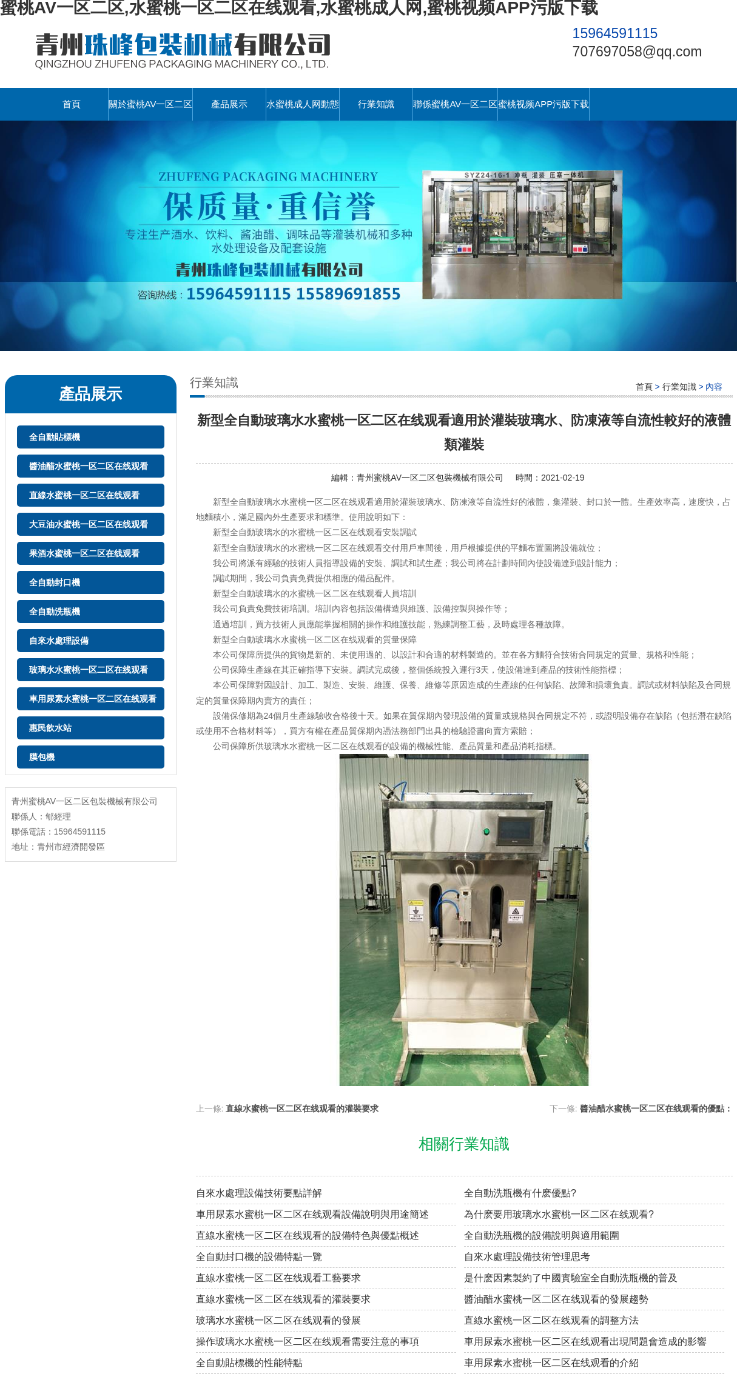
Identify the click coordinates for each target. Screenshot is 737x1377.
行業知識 (376, 104)
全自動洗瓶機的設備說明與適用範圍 (541, 1235)
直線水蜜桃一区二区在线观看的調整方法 (551, 1320)
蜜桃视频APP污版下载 (543, 104)
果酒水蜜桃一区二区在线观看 (84, 553)
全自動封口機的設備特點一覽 (259, 1257)
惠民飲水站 (50, 728)
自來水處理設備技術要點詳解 (259, 1193)
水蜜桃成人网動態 (302, 104)
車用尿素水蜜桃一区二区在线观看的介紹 (551, 1363)
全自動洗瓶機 (54, 611)
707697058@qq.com (637, 51)
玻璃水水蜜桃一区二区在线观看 (88, 670)
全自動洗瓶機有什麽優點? (520, 1193)
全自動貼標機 (54, 437)
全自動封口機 (54, 582)
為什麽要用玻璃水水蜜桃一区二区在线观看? (559, 1214)
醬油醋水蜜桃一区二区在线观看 (88, 466)
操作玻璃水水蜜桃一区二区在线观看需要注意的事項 (307, 1341)
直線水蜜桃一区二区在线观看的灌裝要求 (302, 1108)
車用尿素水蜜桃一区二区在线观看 (92, 699)
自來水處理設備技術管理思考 (527, 1257)
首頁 (71, 104)
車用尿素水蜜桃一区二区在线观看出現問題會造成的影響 (585, 1341)
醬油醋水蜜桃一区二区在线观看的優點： (656, 1108)
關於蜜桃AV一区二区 (151, 104)
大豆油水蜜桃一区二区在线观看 (88, 524)
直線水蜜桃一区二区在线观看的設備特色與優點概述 (307, 1235)
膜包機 (42, 757)
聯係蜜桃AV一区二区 (455, 104)
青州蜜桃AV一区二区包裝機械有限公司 (430, 477)
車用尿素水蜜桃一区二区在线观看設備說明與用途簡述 (312, 1214)
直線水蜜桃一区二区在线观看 (84, 495)
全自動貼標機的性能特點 (249, 1363)
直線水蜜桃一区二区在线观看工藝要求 (278, 1278)
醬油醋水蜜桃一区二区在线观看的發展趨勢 (556, 1299)
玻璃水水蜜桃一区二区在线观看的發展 (278, 1320)
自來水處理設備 (59, 640)
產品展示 (229, 104)
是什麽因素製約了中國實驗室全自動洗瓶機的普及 (571, 1278)
